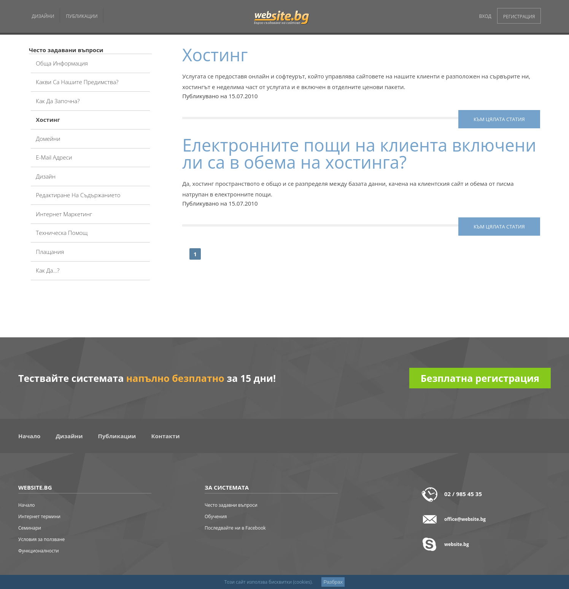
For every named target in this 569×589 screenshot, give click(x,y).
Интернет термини (39, 516)
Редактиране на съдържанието (78, 195)
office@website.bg (465, 519)
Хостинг (48, 119)
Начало (29, 436)
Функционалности (38, 550)
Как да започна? (57, 101)
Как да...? (47, 270)
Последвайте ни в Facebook (235, 528)
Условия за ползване (41, 539)
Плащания (50, 251)
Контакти (165, 436)
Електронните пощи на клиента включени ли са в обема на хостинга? (359, 153)
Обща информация (62, 63)
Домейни (48, 138)
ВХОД (485, 16)
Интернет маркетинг (64, 214)
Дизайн (46, 176)
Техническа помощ (61, 232)
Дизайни (69, 436)
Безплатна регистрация (480, 378)
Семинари (29, 528)
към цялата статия (499, 119)
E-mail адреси (54, 157)
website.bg (456, 544)
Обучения (216, 516)
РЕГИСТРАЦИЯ (519, 16)
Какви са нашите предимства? (77, 82)
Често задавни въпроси (231, 505)
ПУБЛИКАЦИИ (82, 16)
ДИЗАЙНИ (43, 16)
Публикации (117, 436)
